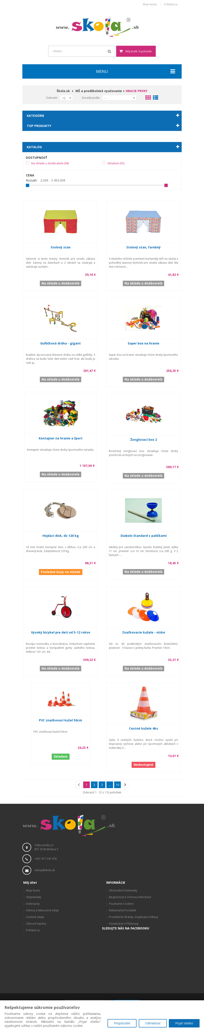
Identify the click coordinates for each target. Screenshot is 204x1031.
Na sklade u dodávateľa (50, 163)
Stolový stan (61, 247)
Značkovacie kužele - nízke (143, 632)
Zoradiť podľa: (91, 98)
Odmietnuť (152, 1023)
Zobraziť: (52, 98)
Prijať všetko (184, 1023)
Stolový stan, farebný (143, 247)
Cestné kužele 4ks (143, 728)
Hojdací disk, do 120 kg (60, 535)
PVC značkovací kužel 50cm (60, 720)
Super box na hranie (143, 343)
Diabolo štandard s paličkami (144, 535)
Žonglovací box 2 (143, 439)
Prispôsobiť (122, 1023)
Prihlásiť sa (170, 4)
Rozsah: (31, 180)
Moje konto (150, 4)
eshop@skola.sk (45, 870)
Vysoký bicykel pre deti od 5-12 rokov (60, 632)
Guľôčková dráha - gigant (60, 343)
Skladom (115, 163)
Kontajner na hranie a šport (61, 438)
